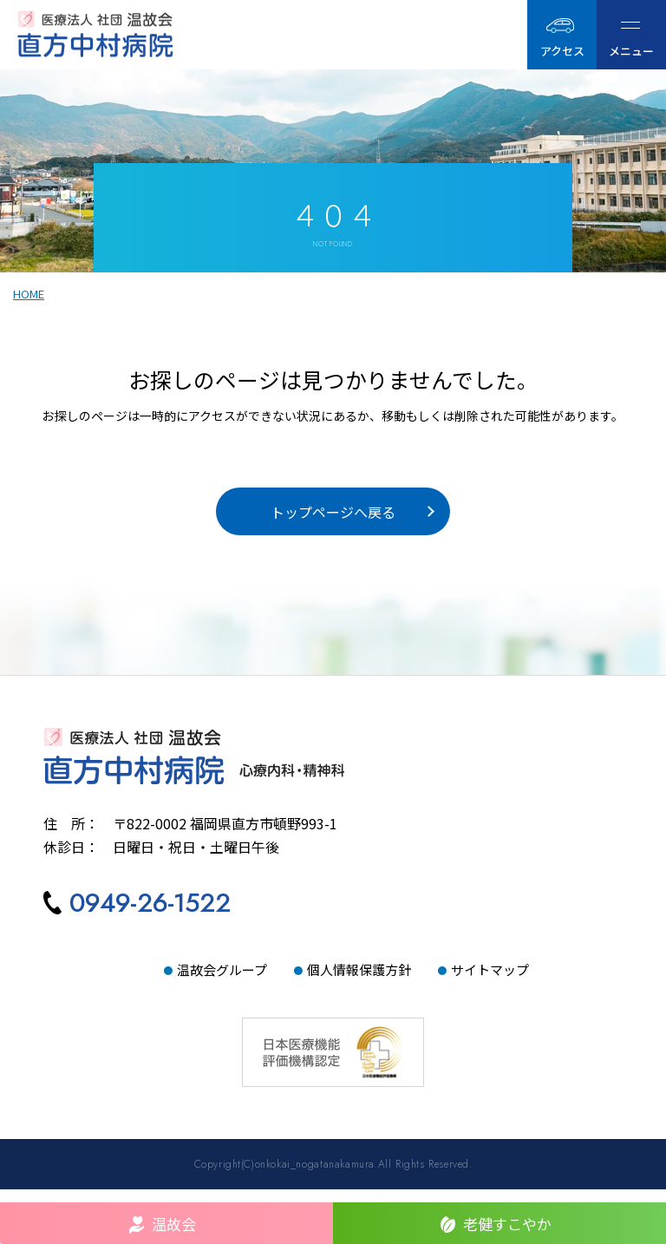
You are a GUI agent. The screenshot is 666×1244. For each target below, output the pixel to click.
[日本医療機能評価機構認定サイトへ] (333, 1044)
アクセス (562, 51)
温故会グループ (222, 982)
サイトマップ (490, 982)
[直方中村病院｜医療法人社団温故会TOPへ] (144, 34)
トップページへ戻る (333, 521)
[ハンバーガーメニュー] (631, 34)
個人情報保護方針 (359, 982)
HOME (28, 299)
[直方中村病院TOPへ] (333, 770)
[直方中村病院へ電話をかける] (137, 918)
